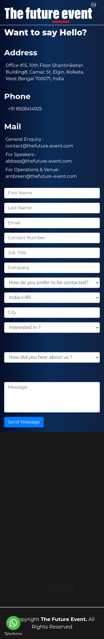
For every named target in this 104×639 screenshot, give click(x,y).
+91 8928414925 (24, 108)
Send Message (24, 422)
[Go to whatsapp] (13, 623)
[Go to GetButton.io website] (13, 633)
